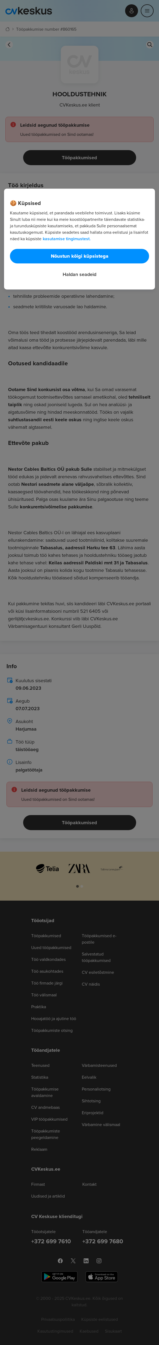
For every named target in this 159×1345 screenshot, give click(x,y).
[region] (79, 239)
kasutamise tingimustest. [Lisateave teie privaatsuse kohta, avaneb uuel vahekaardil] (67, 239)
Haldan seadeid (79, 274)
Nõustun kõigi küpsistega (79, 256)
